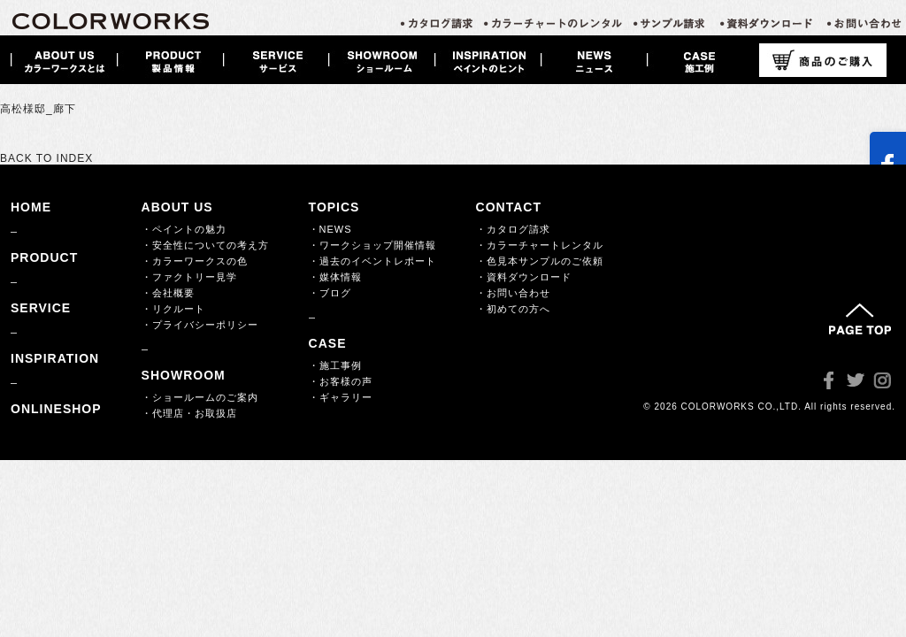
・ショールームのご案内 (200, 397)
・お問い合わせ (513, 293)
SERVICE (41, 308)
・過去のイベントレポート (372, 261)
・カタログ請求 (513, 229)
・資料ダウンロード (524, 277)
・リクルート (173, 308)
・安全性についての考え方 (205, 245)
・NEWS (330, 229)
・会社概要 (168, 293)
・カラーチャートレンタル (539, 245)
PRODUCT (44, 257)
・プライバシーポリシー (200, 324)
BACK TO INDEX (46, 158)
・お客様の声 (340, 381)
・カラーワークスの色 (195, 261)
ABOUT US (177, 207)
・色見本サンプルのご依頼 (539, 261)
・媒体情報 (335, 277)
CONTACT (508, 207)
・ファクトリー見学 (189, 277)
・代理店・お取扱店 (189, 413)
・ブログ (330, 293)
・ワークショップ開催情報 (372, 245)
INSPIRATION (55, 358)
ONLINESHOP (56, 409)
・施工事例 (335, 365)
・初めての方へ (513, 308)
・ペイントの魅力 (184, 229)
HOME (31, 207)
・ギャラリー (340, 397)
